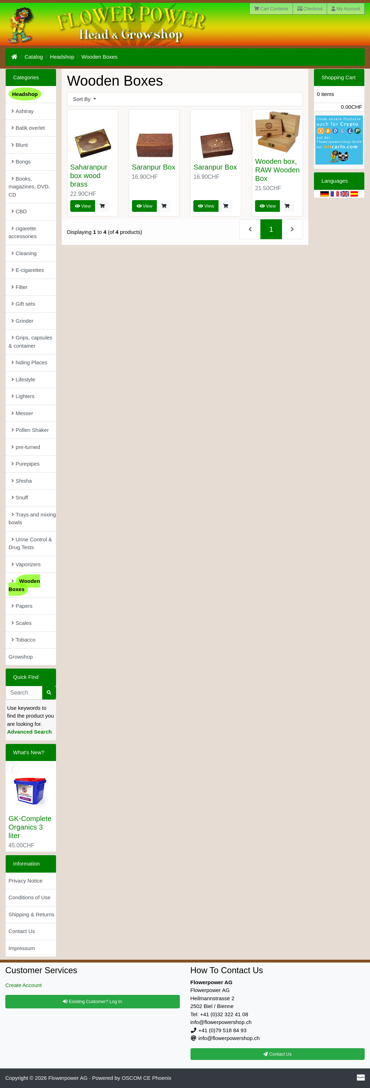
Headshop (62, 57)
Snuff (19, 497)
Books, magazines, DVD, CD (29, 187)
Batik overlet (28, 128)
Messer (22, 413)
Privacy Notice (26, 881)
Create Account (23, 985)
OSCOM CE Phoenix (146, 1078)
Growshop (21, 657)
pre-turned (25, 447)
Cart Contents (271, 8)
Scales (21, 623)
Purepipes (25, 464)
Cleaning (24, 253)
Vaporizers (26, 564)
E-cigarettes (27, 270)
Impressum (22, 948)
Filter (19, 287)
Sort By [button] (82, 99)
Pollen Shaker (30, 430)
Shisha (21, 481)
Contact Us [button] (277, 1054)
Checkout (310, 8)
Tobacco (23, 640)
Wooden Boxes (99, 57)
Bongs (21, 162)
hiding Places (29, 362)
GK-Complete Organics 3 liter (30, 827)
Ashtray (22, 111)
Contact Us (22, 931)
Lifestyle (23, 379)
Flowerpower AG (68, 1078)
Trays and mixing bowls (32, 518)
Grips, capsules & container (30, 341)
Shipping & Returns (31, 914)
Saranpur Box (153, 167)
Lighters (22, 396)
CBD (19, 211)
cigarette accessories (23, 232)
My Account (345, 8)
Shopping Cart (338, 77)
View (83, 206)
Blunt (19, 145)
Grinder (22, 321)
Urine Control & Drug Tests (30, 543)
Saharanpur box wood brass (88, 175)
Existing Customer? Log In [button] (92, 1001)
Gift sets (23, 304)
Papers (22, 606)
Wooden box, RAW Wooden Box (277, 169)
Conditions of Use (29, 897)
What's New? (28, 752)
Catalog (33, 57)
